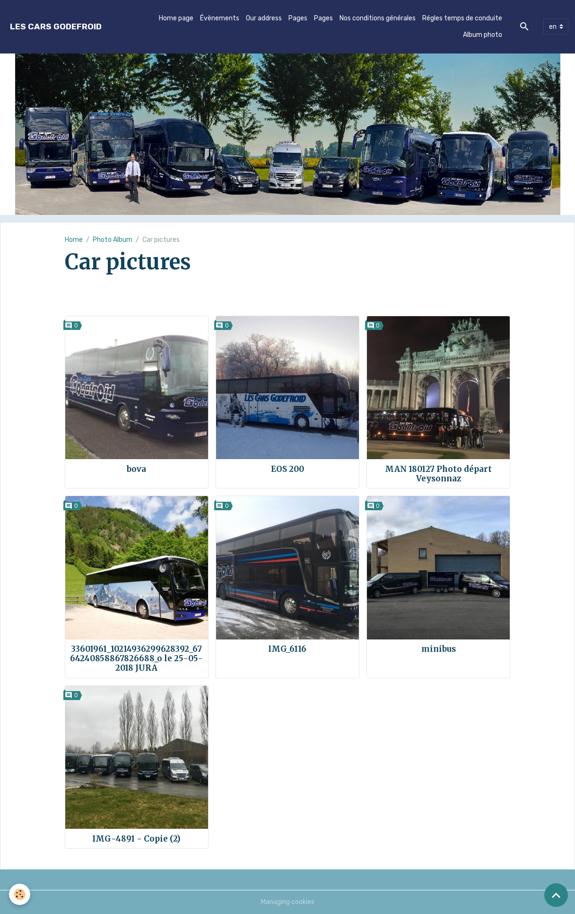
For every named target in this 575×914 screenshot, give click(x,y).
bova (136, 469)
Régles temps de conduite (462, 18)
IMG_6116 (287, 649)
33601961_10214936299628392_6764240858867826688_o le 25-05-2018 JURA (136, 658)
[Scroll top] (556, 895)
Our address (264, 18)
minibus (438, 649)
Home (74, 240)
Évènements (219, 18)
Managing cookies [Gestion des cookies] (287, 902)
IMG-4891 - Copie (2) (136, 839)
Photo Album (112, 240)
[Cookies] (20, 894)
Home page (176, 18)
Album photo (482, 35)
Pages (297, 18)
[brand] (56, 26)
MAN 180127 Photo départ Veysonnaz (438, 474)
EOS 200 (287, 469)
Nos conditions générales (378, 18)
